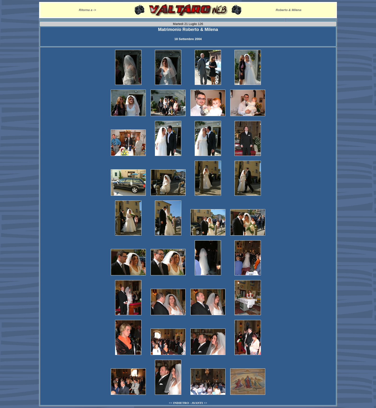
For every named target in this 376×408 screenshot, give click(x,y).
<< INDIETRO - (180, 403)
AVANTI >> (199, 403)
